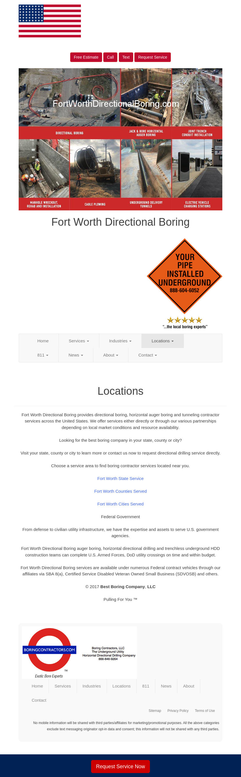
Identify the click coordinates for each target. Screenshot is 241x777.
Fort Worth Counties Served (120, 491)
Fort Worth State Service (120, 478)
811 (42, 355)
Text (126, 57)
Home (43, 340)
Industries (120, 340)
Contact (147, 355)
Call (110, 57)
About (110, 355)
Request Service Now (120, 766)
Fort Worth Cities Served (120, 503)
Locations (163, 340)
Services (79, 340)
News (75, 355)
